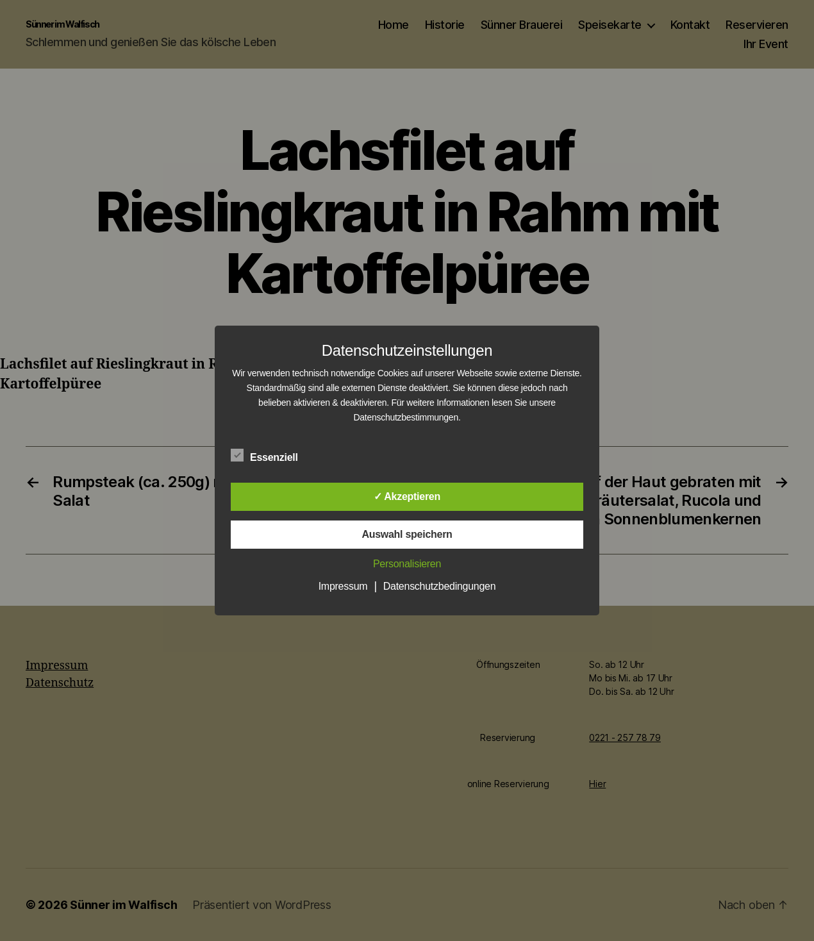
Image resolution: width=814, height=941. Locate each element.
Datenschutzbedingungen (439, 586)
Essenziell (271, 456)
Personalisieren (407, 563)
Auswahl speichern (406, 534)
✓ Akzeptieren (407, 496)
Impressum (343, 586)
